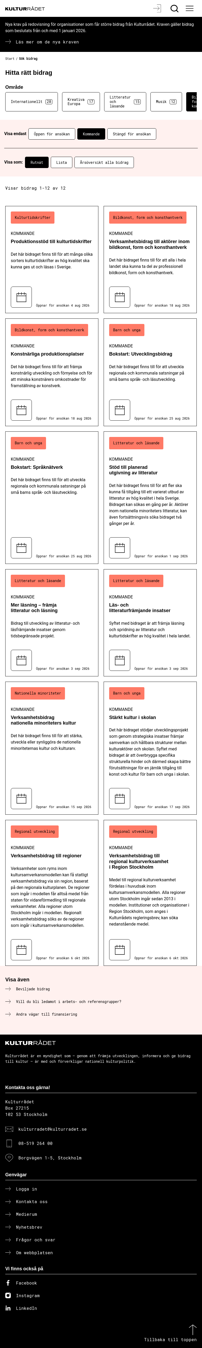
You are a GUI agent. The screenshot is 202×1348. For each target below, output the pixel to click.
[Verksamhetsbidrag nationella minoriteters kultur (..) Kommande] (51, 748)
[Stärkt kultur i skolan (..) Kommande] (150, 748)
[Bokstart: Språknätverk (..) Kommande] (51, 497)
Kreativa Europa (81, 101)
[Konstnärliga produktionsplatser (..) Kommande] (51, 372)
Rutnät (37, 162)
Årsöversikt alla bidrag (104, 162)
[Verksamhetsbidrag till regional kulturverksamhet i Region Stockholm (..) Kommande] (150, 893)
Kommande (91, 133)
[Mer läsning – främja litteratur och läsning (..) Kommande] (51, 622)
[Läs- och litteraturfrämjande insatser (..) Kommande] (150, 622)
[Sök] (175, 8)
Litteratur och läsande (125, 102)
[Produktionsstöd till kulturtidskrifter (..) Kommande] (51, 259)
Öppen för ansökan (52, 133)
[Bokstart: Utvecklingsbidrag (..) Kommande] (150, 372)
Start (9, 58)
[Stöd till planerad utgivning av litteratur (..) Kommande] (150, 497)
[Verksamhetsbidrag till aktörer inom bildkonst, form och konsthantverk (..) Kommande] (150, 259)
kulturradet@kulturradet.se (52, 1129)
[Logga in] (158, 8)
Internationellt (31, 101)
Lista (61, 162)
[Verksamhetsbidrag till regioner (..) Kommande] (51, 893)
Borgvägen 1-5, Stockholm (50, 1157)
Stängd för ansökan (132, 133)
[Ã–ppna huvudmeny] (190, 8)
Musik (166, 101)
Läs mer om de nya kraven (47, 42)
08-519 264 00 (35, 1143)
